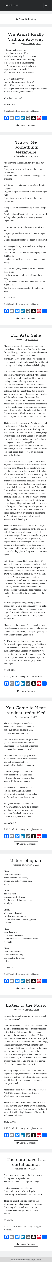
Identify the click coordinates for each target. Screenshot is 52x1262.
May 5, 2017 (31, 717)
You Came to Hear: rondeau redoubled (26, 710)
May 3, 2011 (31, 1169)
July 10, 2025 (32, 156)
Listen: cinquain (26, 861)
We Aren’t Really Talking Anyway (26, 37)
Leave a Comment (26, 125)
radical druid (11, 5)
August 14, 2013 (32, 1009)
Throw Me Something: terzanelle (26, 147)
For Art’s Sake (26, 335)
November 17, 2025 (32, 43)
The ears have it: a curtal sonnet (26, 1162)
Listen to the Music (26, 1005)
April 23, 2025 (31, 339)
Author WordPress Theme (19, 1260)
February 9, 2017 (32, 865)
